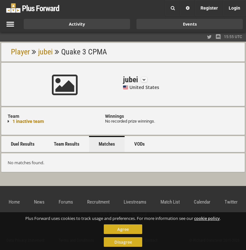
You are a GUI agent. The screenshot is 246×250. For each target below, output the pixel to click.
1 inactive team (28, 121)
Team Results (66, 144)
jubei (45, 51)
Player (20, 51)
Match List (170, 202)
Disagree (123, 242)
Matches (107, 144)
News (39, 202)
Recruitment (98, 202)
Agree (123, 229)
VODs (139, 144)
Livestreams (135, 202)
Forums (66, 202)
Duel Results (23, 144)
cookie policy (207, 218)
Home (14, 202)
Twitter (231, 202)
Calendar (202, 202)
